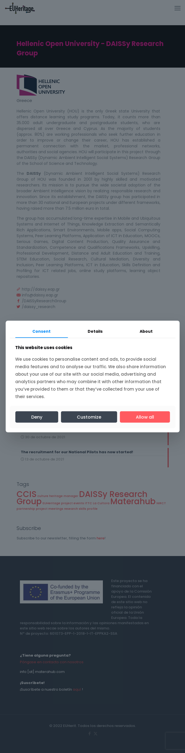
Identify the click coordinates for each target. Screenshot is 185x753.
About (146, 331)
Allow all (145, 417)
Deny (36, 417)
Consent (41, 331)
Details (95, 331)
